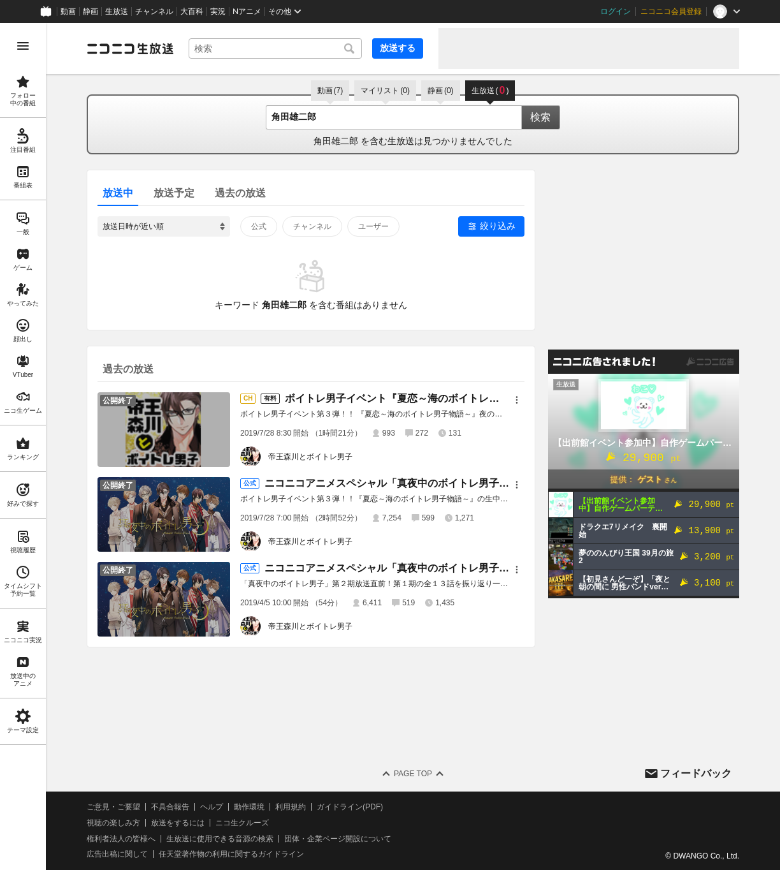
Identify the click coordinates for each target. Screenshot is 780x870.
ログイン (615, 11)
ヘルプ (211, 807)
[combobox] (275, 48)
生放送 (116, 11)
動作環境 (249, 807)
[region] (23, 446)
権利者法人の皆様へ (121, 838)
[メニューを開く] (23, 46)
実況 (218, 11)
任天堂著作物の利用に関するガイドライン (231, 854)
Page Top (413, 773)
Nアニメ (247, 11)
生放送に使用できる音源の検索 (219, 839)
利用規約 (290, 807)
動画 (68, 11)
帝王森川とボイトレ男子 (310, 456)
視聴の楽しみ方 (113, 822)
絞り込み (498, 226)
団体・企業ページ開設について (337, 839)
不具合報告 (170, 807)
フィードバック (696, 773)
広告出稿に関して (117, 854)
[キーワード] (275, 48)
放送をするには (178, 823)
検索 (540, 117)
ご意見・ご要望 (113, 806)
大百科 (191, 11)
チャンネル (154, 11)
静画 (90, 11)
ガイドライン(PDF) (350, 807)
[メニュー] (516, 400)
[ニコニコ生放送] (130, 48)
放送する (397, 48)
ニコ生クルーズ (242, 823)
